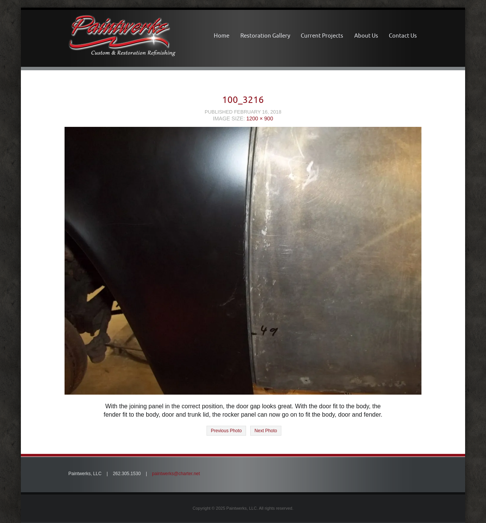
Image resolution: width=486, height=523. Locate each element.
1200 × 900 (259, 118)
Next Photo (265, 430)
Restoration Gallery (265, 35)
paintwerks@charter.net (176, 473)
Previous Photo (226, 430)
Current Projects (322, 35)
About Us (366, 35)
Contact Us (403, 35)
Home (221, 35)
